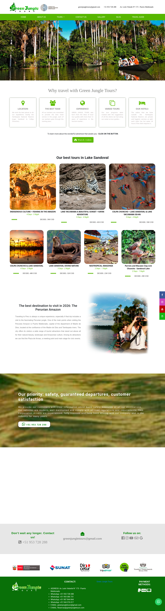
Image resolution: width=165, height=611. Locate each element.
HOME (23, 17)
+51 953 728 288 (110, 7)
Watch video (83, 140)
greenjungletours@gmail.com (89, 7)
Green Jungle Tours (104, 582)
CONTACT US (81, 17)
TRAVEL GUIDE (138, 17)
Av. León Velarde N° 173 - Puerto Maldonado (136, 7)
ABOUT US (41, 17)
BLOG (118, 17)
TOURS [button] (60, 17)
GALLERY (101, 17)
